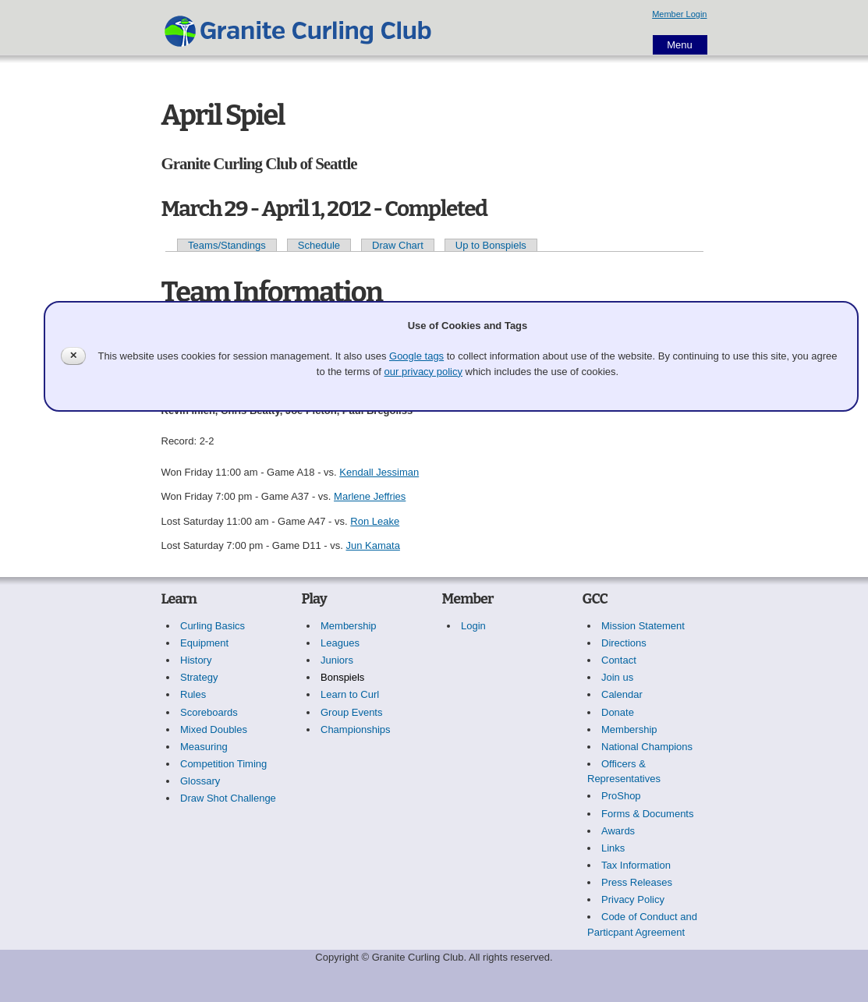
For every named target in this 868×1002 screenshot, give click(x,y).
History (195, 660)
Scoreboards (209, 712)
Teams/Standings (227, 245)
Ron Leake (374, 521)
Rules (193, 694)
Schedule (319, 245)
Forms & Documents (647, 814)
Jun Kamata (373, 545)
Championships (356, 729)
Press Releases (636, 882)
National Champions (647, 746)
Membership (349, 626)
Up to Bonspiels (490, 245)
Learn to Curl (350, 694)
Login (473, 626)
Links (613, 848)
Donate (617, 712)
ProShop (621, 796)
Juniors (337, 660)
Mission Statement (643, 626)
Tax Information (636, 865)
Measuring (204, 746)
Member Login (679, 14)
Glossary (200, 781)
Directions (624, 643)
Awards (618, 831)
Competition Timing (223, 764)
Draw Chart (397, 245)
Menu (680, 45)
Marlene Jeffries (370, 496)
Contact (618, 660)
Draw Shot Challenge (228, 798)
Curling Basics (212, 626)
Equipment (204, 643)
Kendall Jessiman (379, 472)
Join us (617, 677)
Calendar (622, 694)
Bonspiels (342, 677)
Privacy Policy (632, 899)
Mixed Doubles (213, 729)
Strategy (199, 677)
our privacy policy (423, 371)
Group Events (352, 712)
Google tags (416, 356)
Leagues (340, 643)
